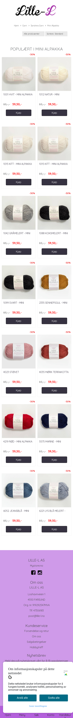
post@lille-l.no (36, 616)
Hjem (16, 25)
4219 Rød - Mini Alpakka (17, 441)
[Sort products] (56, 33)
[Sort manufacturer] (33, 33)
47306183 (38, 610)
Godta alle (53, 697)
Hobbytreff (36, 647)
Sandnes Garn (36, 25)
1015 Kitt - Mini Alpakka (17, 163)
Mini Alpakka (52, 25)
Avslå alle (22, 697)
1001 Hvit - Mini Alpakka (17, 94)
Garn (23, 25)
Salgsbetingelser (36, 641)
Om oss (36, 636)
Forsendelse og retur (36, 631)
